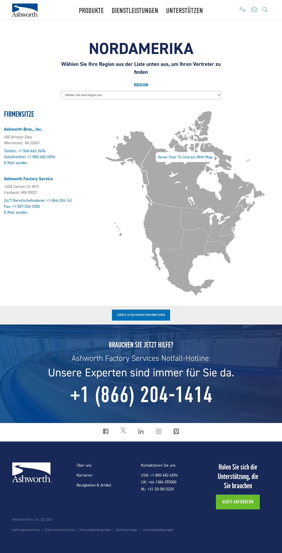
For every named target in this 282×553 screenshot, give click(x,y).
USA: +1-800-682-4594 (159, 475)
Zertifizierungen (127, 530)
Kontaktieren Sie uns (158, 465)
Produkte (91, 10)
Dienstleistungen (135, 10)
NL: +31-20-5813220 (157, 489)
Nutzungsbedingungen (95, 530)
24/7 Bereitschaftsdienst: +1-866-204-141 (38, 200)
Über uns (83, 465)
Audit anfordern (237, 502)
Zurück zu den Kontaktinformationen (141, 315)
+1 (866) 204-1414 (141, 394)
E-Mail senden (15, 162)
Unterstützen (184, 10)
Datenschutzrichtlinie (60, 530)
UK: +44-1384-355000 (158, 482)
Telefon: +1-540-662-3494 (25, 151)
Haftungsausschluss (26, 530)
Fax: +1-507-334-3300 (22, 206)
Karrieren (84, 475)
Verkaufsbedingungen (158, 530)
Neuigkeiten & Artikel (93, 485)
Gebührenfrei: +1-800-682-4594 (29, 157)
